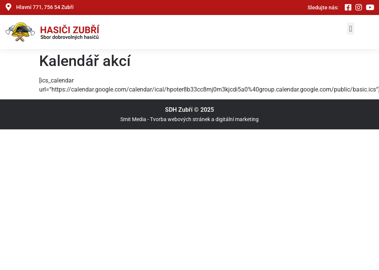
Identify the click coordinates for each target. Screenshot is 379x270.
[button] (350, 28)
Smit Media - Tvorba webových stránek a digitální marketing (189, 119)
